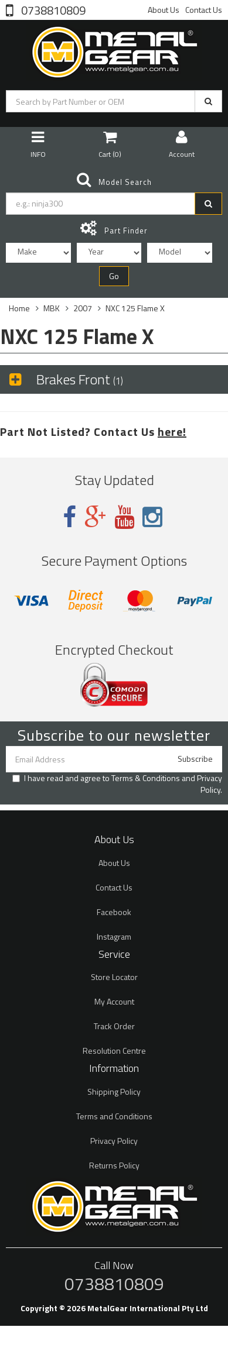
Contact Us (203, 10)
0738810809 (52, 9)
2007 (82, 308)
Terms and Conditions (114, 1116)
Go (114, 276)
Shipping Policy (114, 1091)
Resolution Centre (114, 1050)
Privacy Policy (209, 784)
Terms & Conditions (145, 778)
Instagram (114, 936)
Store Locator (114, 977)
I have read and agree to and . (117, 784)
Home (19, 308)
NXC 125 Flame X (135, 308)
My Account (114, 1001)
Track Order (114, 1026)
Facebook (114, 912)
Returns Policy (114, 1165)
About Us (163, 10)
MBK (51, 308)
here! (172, 431)
